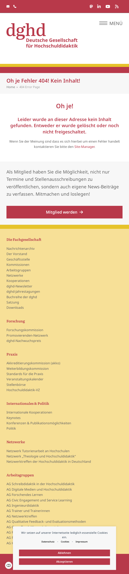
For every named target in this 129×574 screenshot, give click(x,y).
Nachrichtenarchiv (20, 248)
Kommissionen (17, 264)
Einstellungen (8, 565)
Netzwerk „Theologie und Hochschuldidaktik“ (41, 456)
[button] (111, 23)
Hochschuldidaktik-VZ (23, 390)
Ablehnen (64, 553)
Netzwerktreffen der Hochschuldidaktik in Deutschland (48, 461)
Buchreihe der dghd (21, 297)
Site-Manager (84, 146)
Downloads (15, 307)
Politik (11, 428)
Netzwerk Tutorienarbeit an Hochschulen (38, 451)
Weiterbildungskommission (27, 368)
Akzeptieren (64, 561)
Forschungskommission (24, 330)
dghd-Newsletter (19, 286)
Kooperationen (18, 280)
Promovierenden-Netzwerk (27, 335)
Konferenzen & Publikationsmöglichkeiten (38, 423)
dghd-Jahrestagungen (23, 291)
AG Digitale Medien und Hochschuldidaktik (39, 489)
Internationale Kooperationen (29, 412)
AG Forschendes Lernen (24, 494)
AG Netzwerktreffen (21, 516)
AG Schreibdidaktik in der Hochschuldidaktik (40, 484)
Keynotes (13, 418)
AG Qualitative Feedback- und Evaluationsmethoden (46, 521)
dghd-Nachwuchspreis (23, 340)
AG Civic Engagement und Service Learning (39, 500)
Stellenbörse (16, 384)
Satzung (12, 302)
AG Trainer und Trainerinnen (28, 511)
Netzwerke (14, 275)
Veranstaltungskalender (24, 379)
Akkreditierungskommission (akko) (33, 363)
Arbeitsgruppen (18, 270)
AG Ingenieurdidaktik (22, 505)
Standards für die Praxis (24, 374)
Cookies (65, 541)
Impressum (82, 541)
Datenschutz (47, 541)
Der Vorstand (16, 254)
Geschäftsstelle (18, 259)
